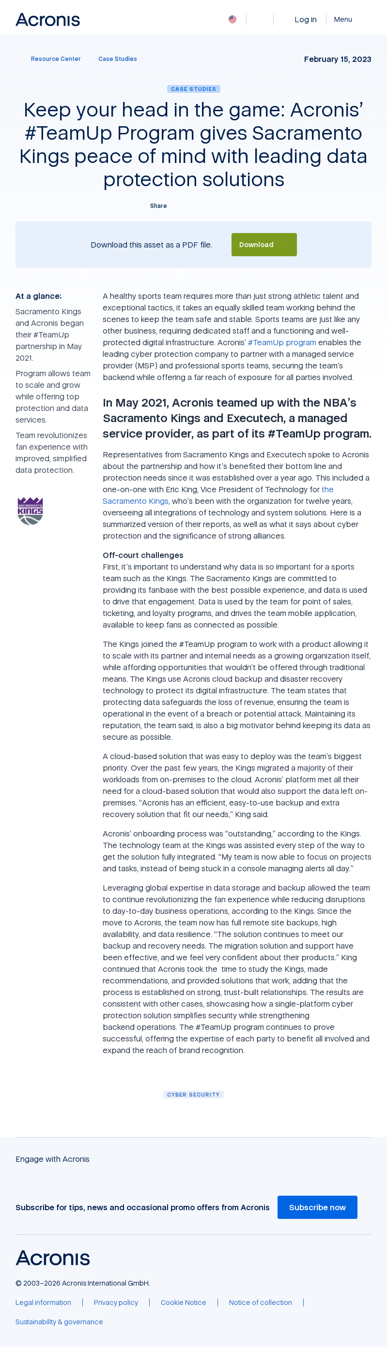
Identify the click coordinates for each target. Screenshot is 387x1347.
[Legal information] (43, 1302)
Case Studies (194, 88)
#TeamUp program (282, 342)
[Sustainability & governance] (59, 1322)
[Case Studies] (117, 59)
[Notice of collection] (260, 1302)
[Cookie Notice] (183, 1302)
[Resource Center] (50, 59)
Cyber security (193, 1094)
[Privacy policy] (116, 1302)
